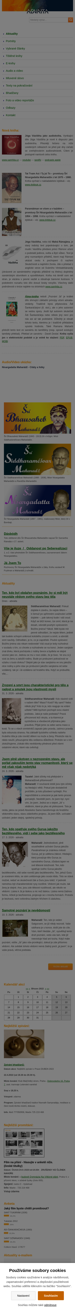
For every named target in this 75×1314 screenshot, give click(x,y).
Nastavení (23, 1295)
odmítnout (50, 1305)
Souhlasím (51, 1295)
